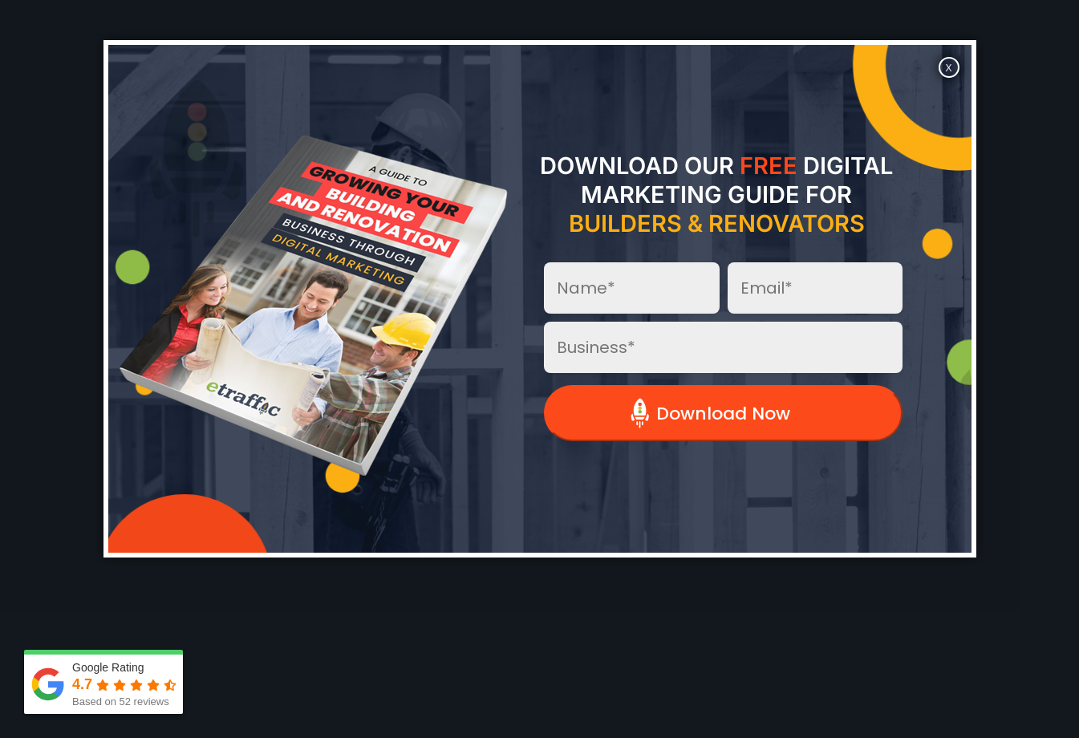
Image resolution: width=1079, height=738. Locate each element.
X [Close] (948, 68)
